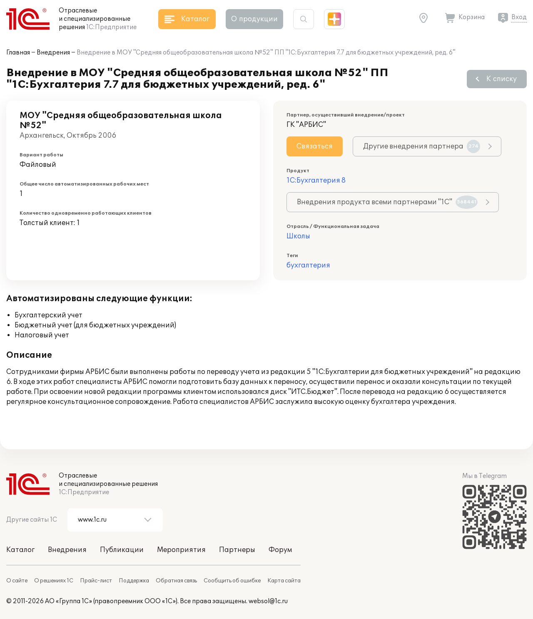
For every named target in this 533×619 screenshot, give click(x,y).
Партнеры (237, 550)
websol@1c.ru (268, 601)
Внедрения (53, 52)
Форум (280, 550)
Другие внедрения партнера (421, 146)
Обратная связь (176, 580)
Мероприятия (181, 550)
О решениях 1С (53, 580)
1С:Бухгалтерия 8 (316, 180)
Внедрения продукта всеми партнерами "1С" (387, 202)
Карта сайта (284, 580)
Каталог (20, 550)
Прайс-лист (96, 580)
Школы (298, 236)
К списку (501, 79)
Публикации (122, 550)
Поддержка (134, 580)
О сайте (16, 580)
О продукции (254, 19)
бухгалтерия (308, 265)
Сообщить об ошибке (232, 580)
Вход (519, 17)
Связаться (314, 146)
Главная (18, 52)
